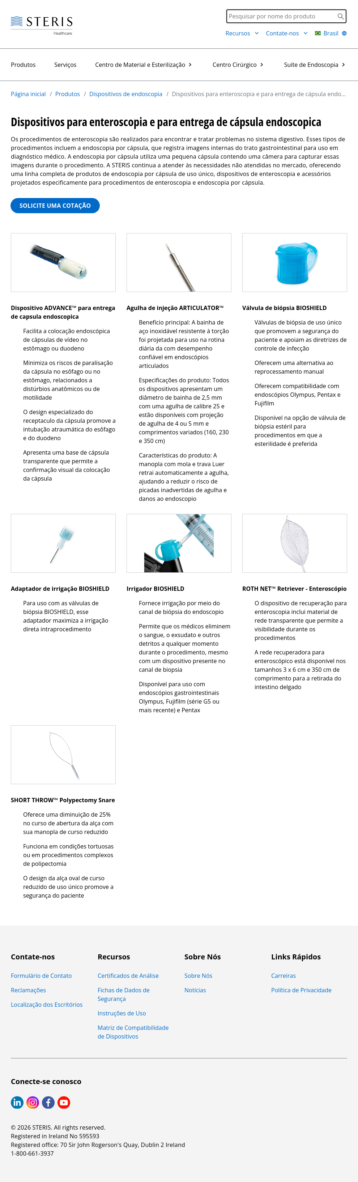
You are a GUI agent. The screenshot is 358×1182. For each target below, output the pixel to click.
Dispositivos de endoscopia (125, 94)
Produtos (23, 65)
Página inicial (28, 94)
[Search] (286, 16)
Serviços (65, 65)
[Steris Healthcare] (41, 25)
